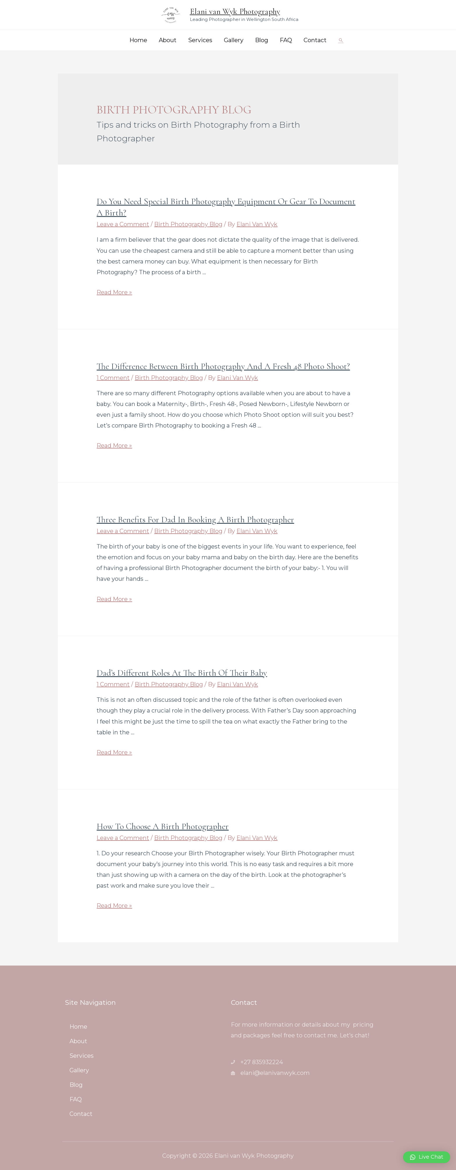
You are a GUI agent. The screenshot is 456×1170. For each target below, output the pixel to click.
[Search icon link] (340, 40)
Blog (261, 40)
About (168, 40)
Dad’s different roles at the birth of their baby (182, 672)
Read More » (114, 292)
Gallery (233, 40)
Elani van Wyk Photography (235, 11)
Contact (315, 40)
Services (200, 40)
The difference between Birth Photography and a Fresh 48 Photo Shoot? (223, 366)
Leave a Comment (123, 224)
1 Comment (113, 377)
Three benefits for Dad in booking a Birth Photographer (195, 519)
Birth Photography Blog (188, 224)
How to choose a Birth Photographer (163, 826)
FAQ (286, 40)
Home (138, 40)
